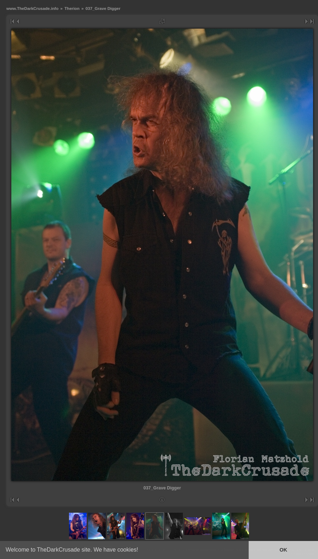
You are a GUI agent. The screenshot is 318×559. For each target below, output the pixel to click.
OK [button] (283, 550)
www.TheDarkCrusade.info (32, 8)
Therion (72, 8)
